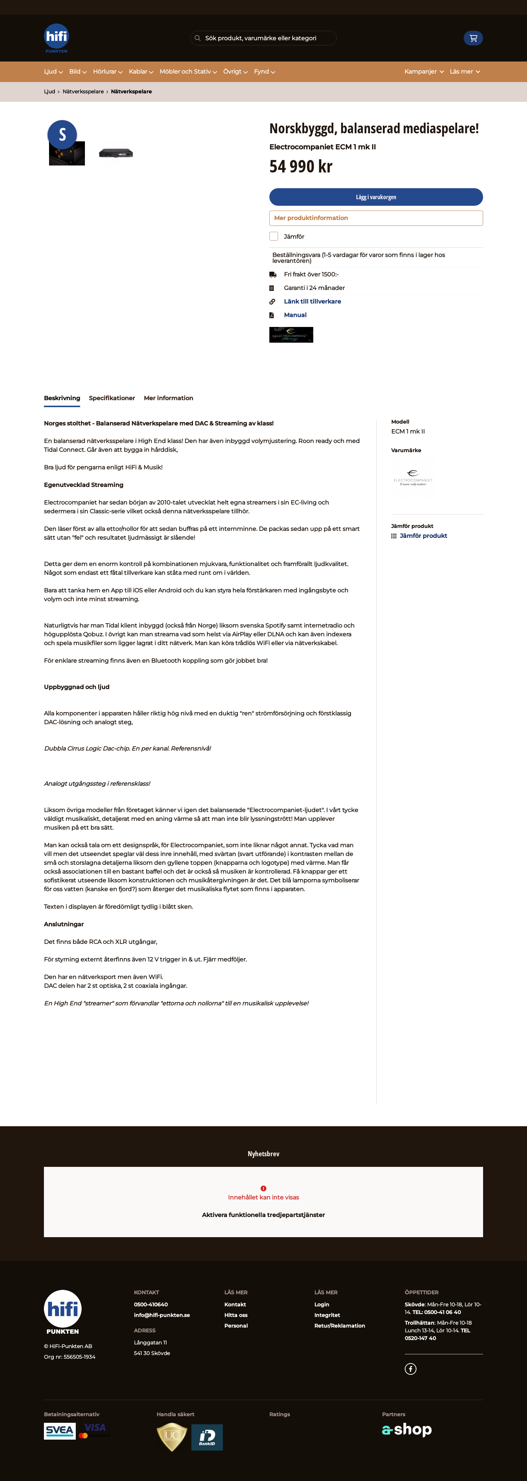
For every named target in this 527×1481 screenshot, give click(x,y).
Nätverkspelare (131, 91)
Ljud (53, 71)
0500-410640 (151, 1304)
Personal (236, 1325)
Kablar (141, 71)
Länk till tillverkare (312, 305)
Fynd (265, 71)
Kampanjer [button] (424, 71)
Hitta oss (235, 1315)
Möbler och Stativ (188, 71)
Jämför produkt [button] (419, 539)
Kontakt (235, 1304)
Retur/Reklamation (339, 1325)
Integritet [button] (327, 1315)
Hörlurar (108, 71)
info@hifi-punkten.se (162, 1315)
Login (321, 1304)
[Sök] (263, 38)
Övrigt (235, 71)
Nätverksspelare (83, 91)
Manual (295, 319)
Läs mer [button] (465, 71)
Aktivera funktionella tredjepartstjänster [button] (263, 1215)
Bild (78, 71)
